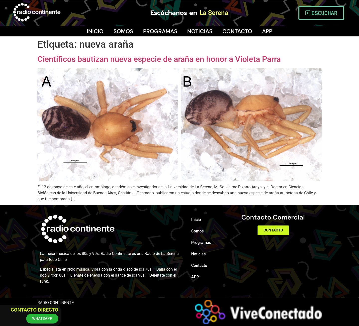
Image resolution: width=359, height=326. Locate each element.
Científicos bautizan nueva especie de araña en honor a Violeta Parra (159, 59)
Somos (123, 31)
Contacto (237, 31)
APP (267, 31)
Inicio (95, 31)
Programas (160, 31)
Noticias (199, 31)
